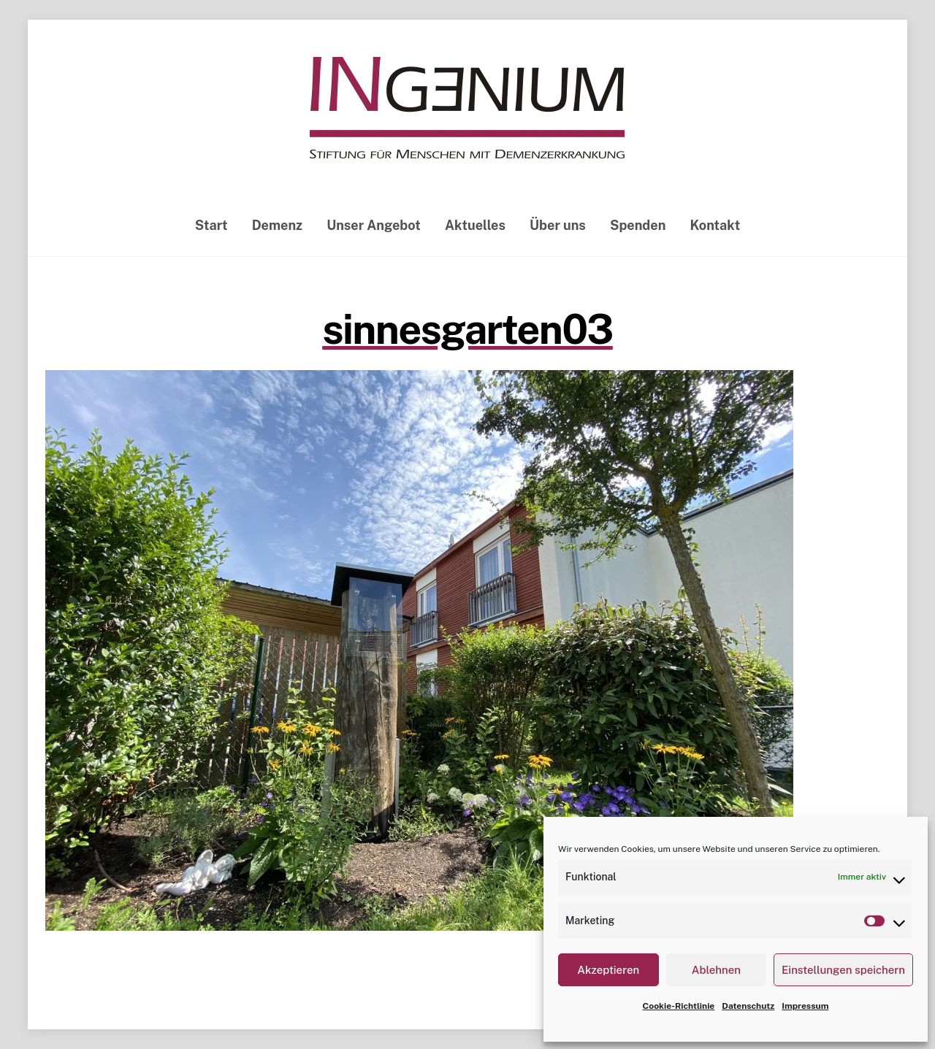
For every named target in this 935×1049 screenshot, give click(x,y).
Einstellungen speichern (843, 970)
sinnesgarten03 (467, 329)
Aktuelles (475, 225)
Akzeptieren (608, 970)
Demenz (277, 225)
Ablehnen (716, 970)
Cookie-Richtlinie (679, 1006)
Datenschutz (748, 1006)
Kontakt (715, 225)
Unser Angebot (374, 225)
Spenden (637, 225)
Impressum (805, 1006)
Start (211, 225)
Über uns (558, 225)
